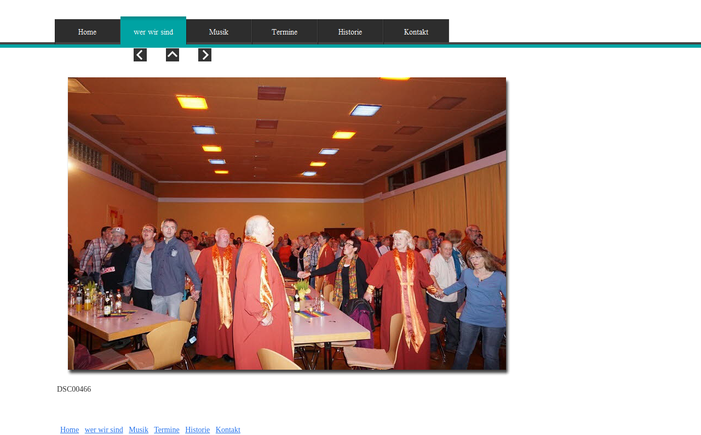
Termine (166, 430)
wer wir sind (104, 430)
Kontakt (228, 430)
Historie (197, 430)
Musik (138, 430)
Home (69, 430)
